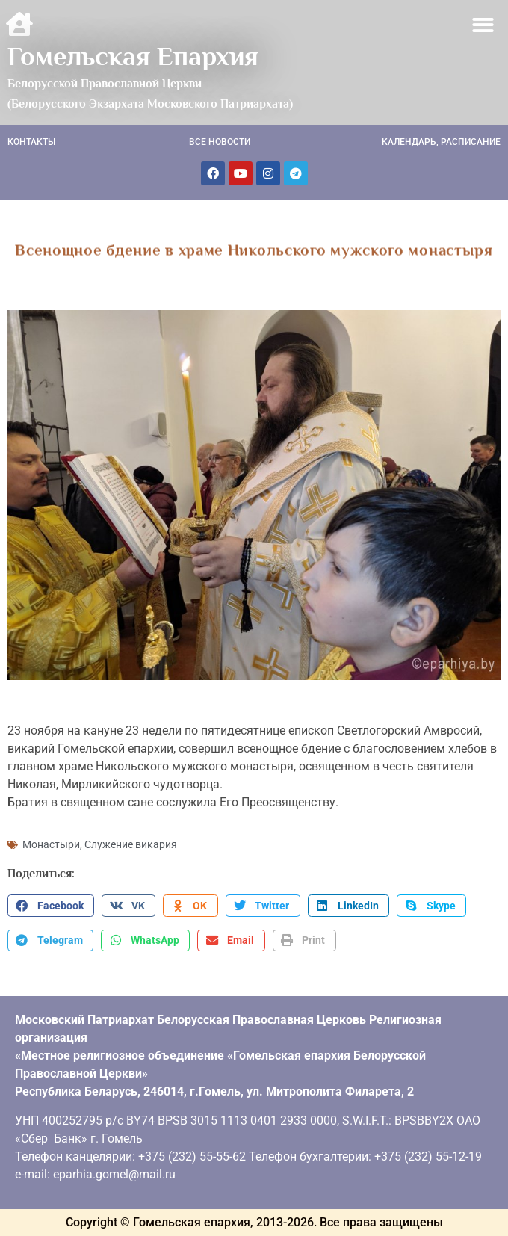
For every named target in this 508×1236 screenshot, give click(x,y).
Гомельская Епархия (132, 56)
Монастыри (51, 844)
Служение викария (130, 844)
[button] (483, 25)
